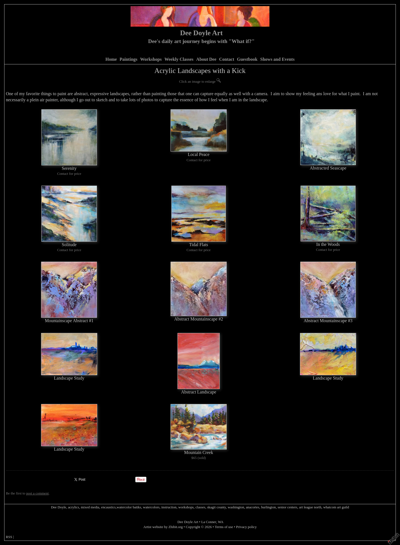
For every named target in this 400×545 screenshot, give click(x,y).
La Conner (208, 522)
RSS (9, 537)
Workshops (151, 59)
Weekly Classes (178, 59)
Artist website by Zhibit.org (163, 527)
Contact (226, 59)
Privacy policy (246, 527)
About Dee (206, 59)
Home (111, 59)
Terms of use (224, 527)
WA (220, 522)
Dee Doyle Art (201, 33)
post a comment (37, 493)
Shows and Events (277, 59)
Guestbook (247, 59)
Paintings (128, 59)
